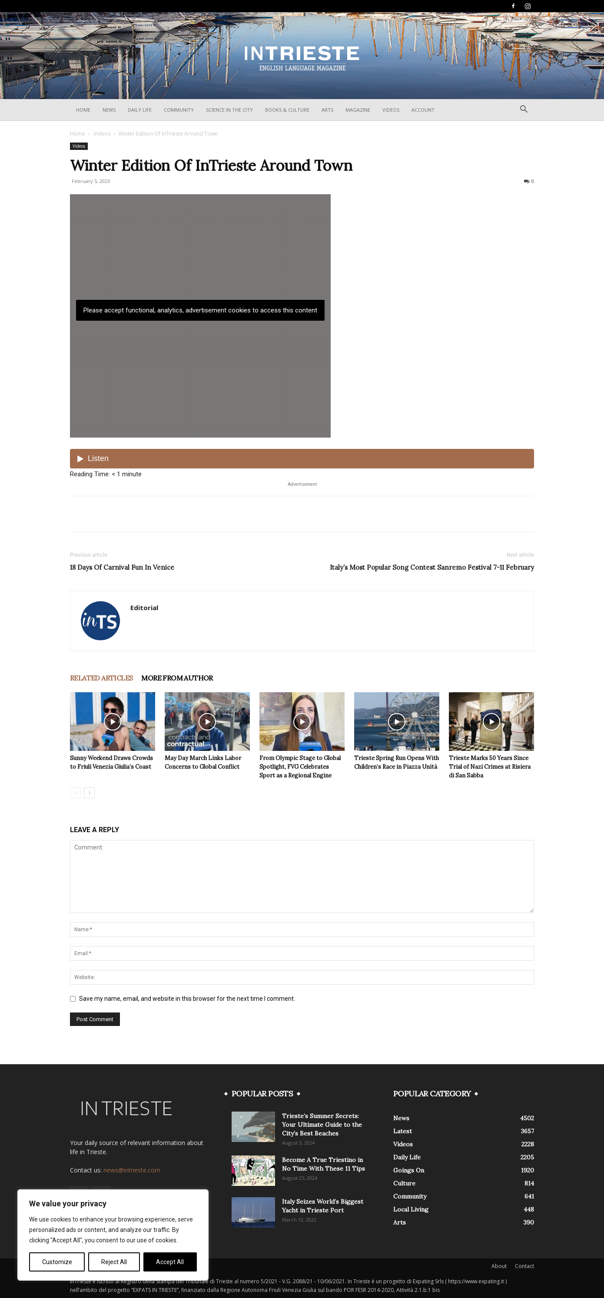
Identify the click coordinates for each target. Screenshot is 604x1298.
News (109, 109)
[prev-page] (75, 792)
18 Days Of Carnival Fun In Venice (122, 567)
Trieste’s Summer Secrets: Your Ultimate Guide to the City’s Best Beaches (322, 1124)
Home (83, 109)
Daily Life (140, 109)
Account (423, 109)
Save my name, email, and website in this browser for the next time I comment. (187, 998)
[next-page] (89, 792)
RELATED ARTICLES (101, 678)
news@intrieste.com (131, 1170)
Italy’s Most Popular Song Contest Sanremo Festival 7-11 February (432, 567)
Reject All (114, 1261)
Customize (57, 1261)
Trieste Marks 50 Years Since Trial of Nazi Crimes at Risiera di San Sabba (490, 766)
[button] (523, 110)
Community (179, 109)
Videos (390, 109)
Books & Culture (287, 109)
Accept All (170, 1261)
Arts (327, 109)
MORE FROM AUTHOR (176, 678)
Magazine (357, 109)
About (499, 1266)
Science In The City (229, 109)
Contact (524, 1266)
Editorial (144, 607)
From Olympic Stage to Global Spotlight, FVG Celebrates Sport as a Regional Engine (300, 766)
